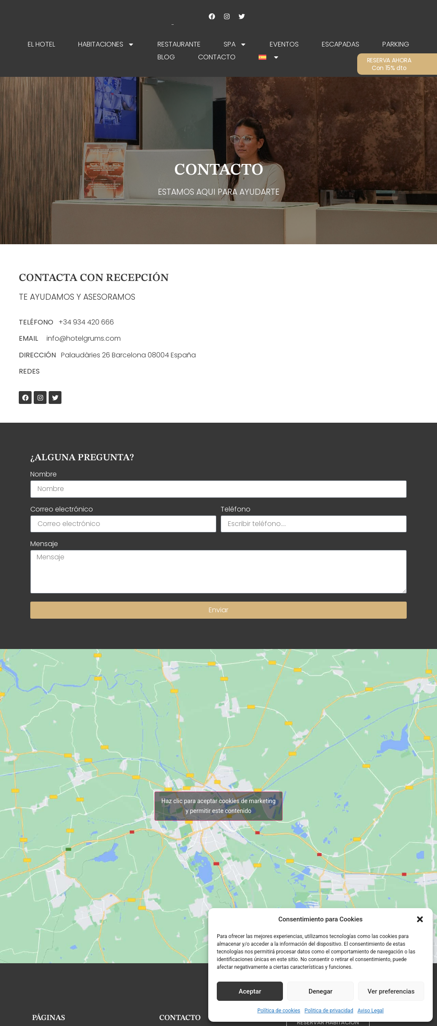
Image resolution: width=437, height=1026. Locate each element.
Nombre (43, 475)
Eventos (284, 44)
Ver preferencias (390, 991)
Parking (395, 44)
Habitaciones (106, 44)
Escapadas (340, 44)
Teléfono (236, 510)
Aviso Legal (371, 1011)
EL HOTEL (41, 44)
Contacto (217, 57)
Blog (166, 57)
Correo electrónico (61, 510)
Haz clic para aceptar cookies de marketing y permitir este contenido (218, 806)
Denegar (320, 991)
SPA (235, 44)
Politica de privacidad (329, 1011)
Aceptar (250, 991)
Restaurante (179, 44)
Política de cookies (278, 1011)
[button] (420, 919)
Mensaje (44, 545)
